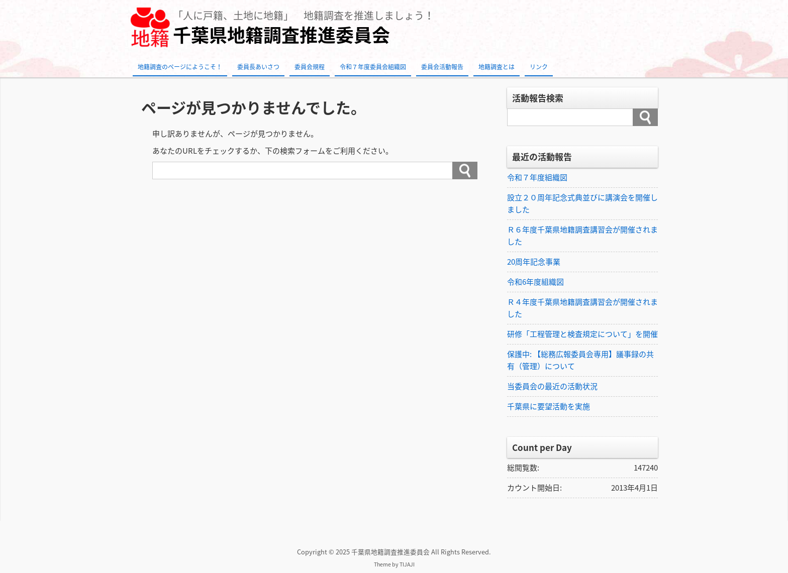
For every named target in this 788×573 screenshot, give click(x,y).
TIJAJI (407, 564)
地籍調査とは (496, 66)
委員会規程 (309, 66)
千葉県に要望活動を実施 (548, 406)
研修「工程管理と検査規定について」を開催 (582, 333)
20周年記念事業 (533, 261)
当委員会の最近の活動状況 (552, 386)
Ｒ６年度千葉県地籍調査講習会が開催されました (582, 235)
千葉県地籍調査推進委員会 (281, 35)
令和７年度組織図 (537, 177)
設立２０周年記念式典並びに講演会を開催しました (582, 203)
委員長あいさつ (258, 66)
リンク (539, 66)
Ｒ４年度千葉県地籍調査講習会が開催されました (582, 307)
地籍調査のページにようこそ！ (180, 66)
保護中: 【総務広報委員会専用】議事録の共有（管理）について (580, 360)
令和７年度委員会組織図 (373, 66)
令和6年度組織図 (535, 281)
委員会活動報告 (442, 66)
